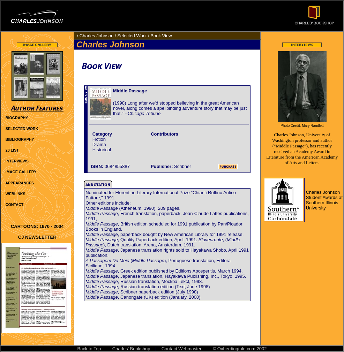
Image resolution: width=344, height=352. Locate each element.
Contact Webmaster (182, 348)
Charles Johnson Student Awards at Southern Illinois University (324, 200)
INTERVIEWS (17, 161)
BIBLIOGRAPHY (20, 139)
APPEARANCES (19, 183)
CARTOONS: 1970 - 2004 (37, 226)
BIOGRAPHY (17, 118)
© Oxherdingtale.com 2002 (240, 348)
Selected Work (132, 35)
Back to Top (89, 348)
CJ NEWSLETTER (37, 237)
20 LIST (12, 150)
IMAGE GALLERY (21, 172)
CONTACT (14, 204)
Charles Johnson (97, 35)
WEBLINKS (15, 194)
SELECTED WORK (22, 129)
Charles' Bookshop (131, 348)
